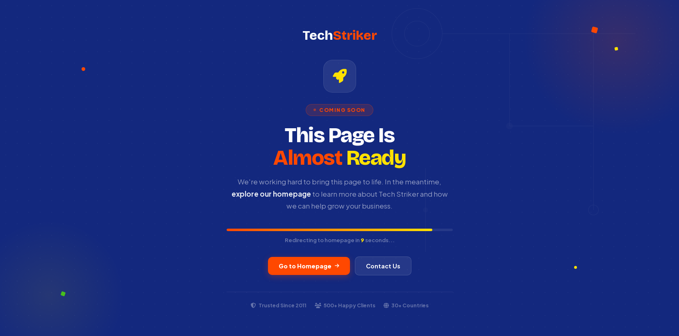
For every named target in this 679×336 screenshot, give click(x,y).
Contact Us (383, 266)
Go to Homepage (309, 266)
